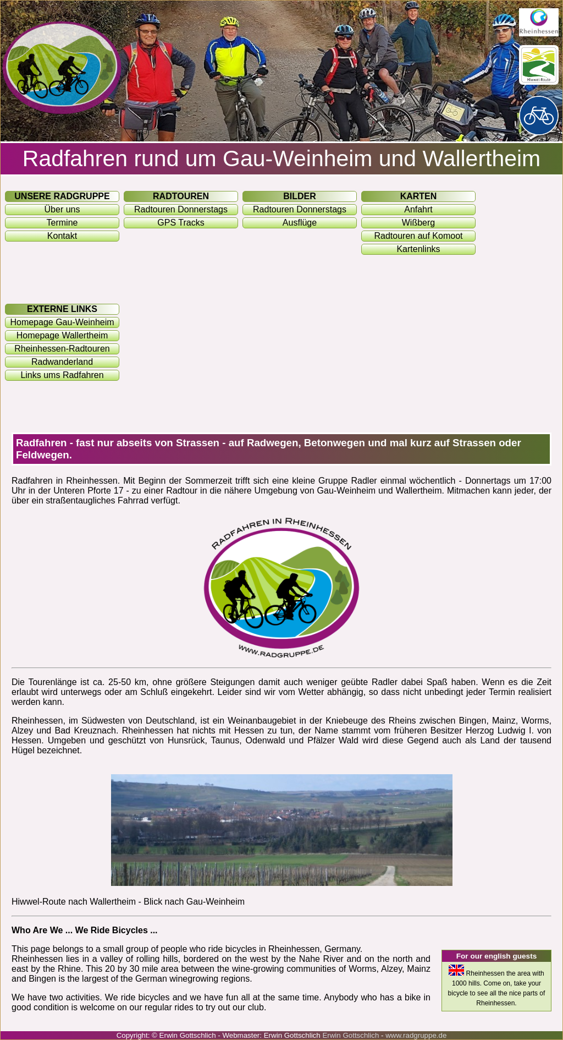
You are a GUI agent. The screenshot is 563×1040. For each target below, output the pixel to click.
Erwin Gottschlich (351, 1035)
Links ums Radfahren (61, 375)
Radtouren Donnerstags (181, 209)
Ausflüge (300, 222)
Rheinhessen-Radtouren (61, 348)
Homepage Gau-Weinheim (62, 322)
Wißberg (418, 222)
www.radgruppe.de (415, 1035)
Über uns (62, 209)
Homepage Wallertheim (62, 335)
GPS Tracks (180, 222)
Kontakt (62, 235)
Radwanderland (62, 361)
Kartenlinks (418, 249)
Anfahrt (418, 209)
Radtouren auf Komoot (418, 235)
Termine (62, 222)
